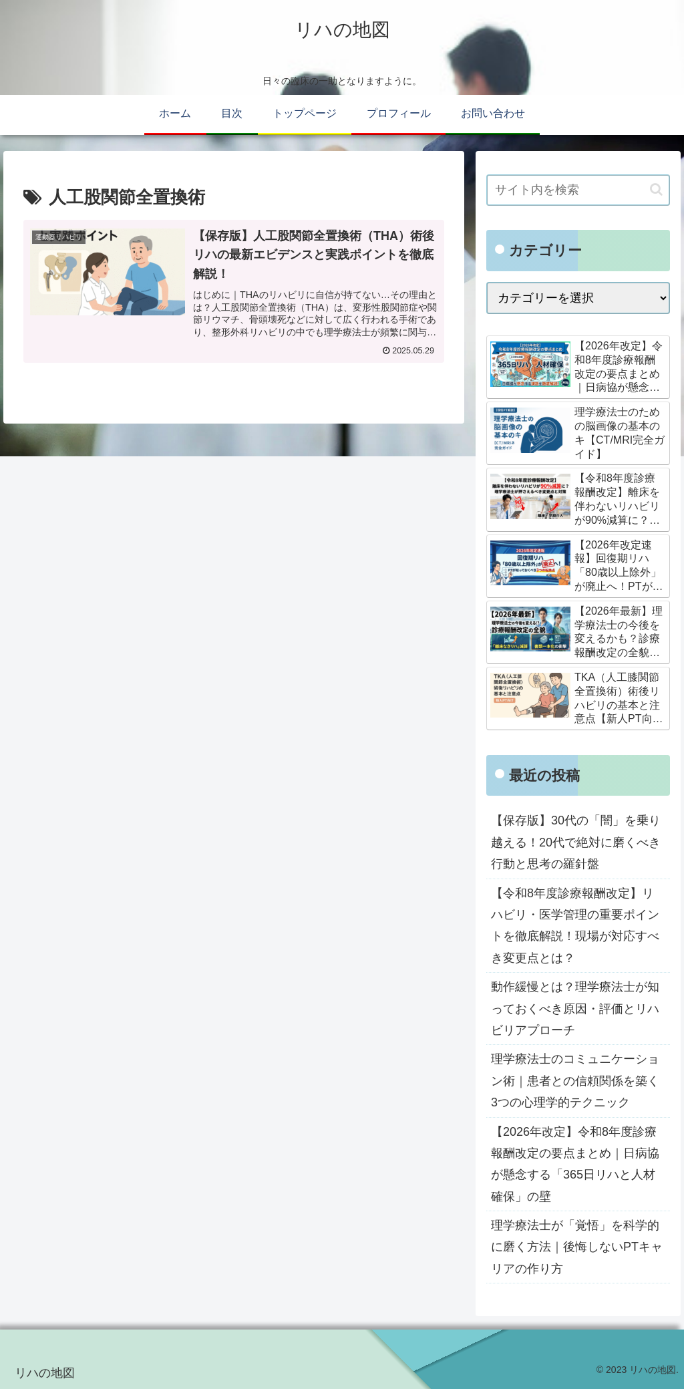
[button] (656, 189)
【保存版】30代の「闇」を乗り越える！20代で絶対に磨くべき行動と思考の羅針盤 (576, 842)
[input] (577, 190)
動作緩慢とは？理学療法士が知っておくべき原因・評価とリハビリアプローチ (575, 1008)
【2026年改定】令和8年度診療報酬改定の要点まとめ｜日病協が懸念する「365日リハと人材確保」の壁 (575, 1164)
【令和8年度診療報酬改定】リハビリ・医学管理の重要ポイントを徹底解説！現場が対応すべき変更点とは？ (575, 926)
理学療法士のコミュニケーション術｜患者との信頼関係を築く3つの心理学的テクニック (575, 1080)
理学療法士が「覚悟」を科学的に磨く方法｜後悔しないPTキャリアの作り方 (577, 1247)
